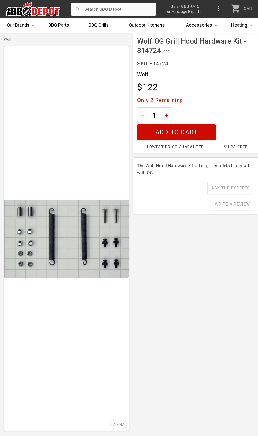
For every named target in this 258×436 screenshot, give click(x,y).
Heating (243, 25)
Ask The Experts (230, 171)
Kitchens (151, 25)
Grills (102, 25)
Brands (22, 25)
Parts (62, 25)
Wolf (143, 74)
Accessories (203, 25)
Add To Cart (215, 115)
